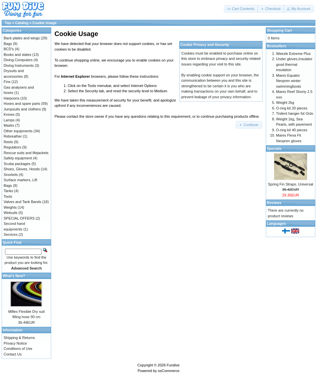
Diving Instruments (19, 65)
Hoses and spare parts (22, 103)
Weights (10, 207)
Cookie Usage (44, 23)
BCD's (9, 49)
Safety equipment (18, 158)
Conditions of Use (18, 349)
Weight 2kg (285, 103)
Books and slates (17, 55)
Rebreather (13, 136)
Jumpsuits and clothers (22, 109)
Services (11, 234)
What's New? (14, 276)
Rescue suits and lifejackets (26, 153)
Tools (8, 196)
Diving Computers (18, 60)
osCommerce (168, 371)
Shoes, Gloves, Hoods (22, 169)
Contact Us (12, 354)
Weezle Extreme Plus (293, 54)
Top (8, 23)
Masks (9, 125)
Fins (7, 82)
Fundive (173, 365)
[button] (241, 9)
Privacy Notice (15, 343)
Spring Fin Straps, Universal (290, 184)
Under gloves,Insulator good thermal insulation (294, 64)
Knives (9, 114)
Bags (8, 44)
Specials (274, 148)
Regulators (12, 147)
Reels (8, 142)
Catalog (21, 23)
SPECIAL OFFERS (19, 218)
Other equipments (18, 131)
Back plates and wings (22, 38)
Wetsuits (11, 213)
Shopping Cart (279, 30)
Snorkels (11, 175)
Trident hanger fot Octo (294, 113)
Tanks (8, 191)
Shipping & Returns (19, 338)
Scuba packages (17, 164)
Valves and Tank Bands (22, 202)
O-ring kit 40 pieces (291, 130)
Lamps (9, 120)
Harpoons (11, 98)
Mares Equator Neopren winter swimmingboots (288, 80)
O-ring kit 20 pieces (291, 108)
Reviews (274, 203)
